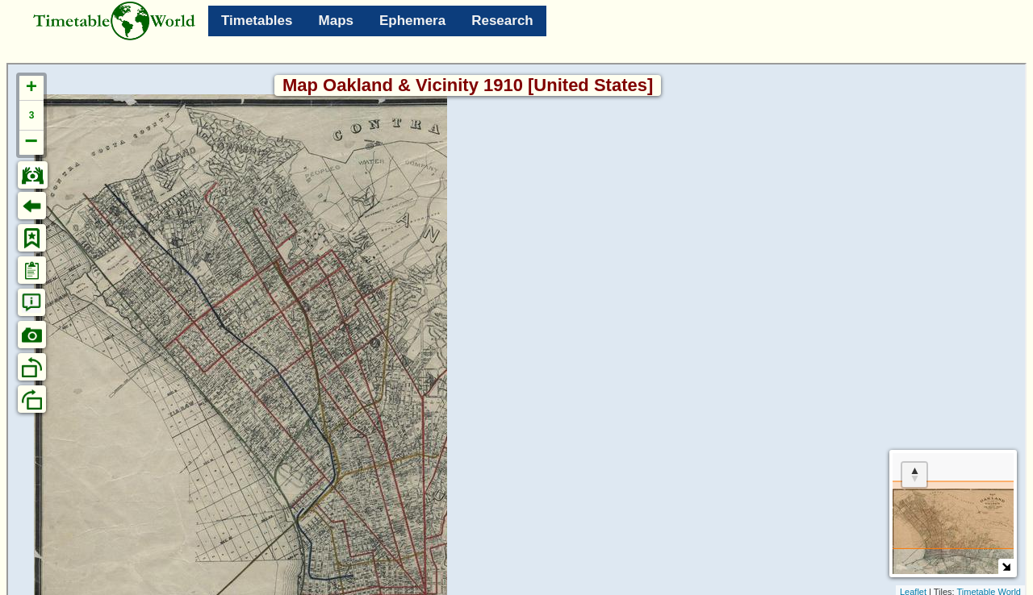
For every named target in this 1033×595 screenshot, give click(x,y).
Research (502, 20)
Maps (336, 20)
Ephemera (412, 20)
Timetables (257, 20)
